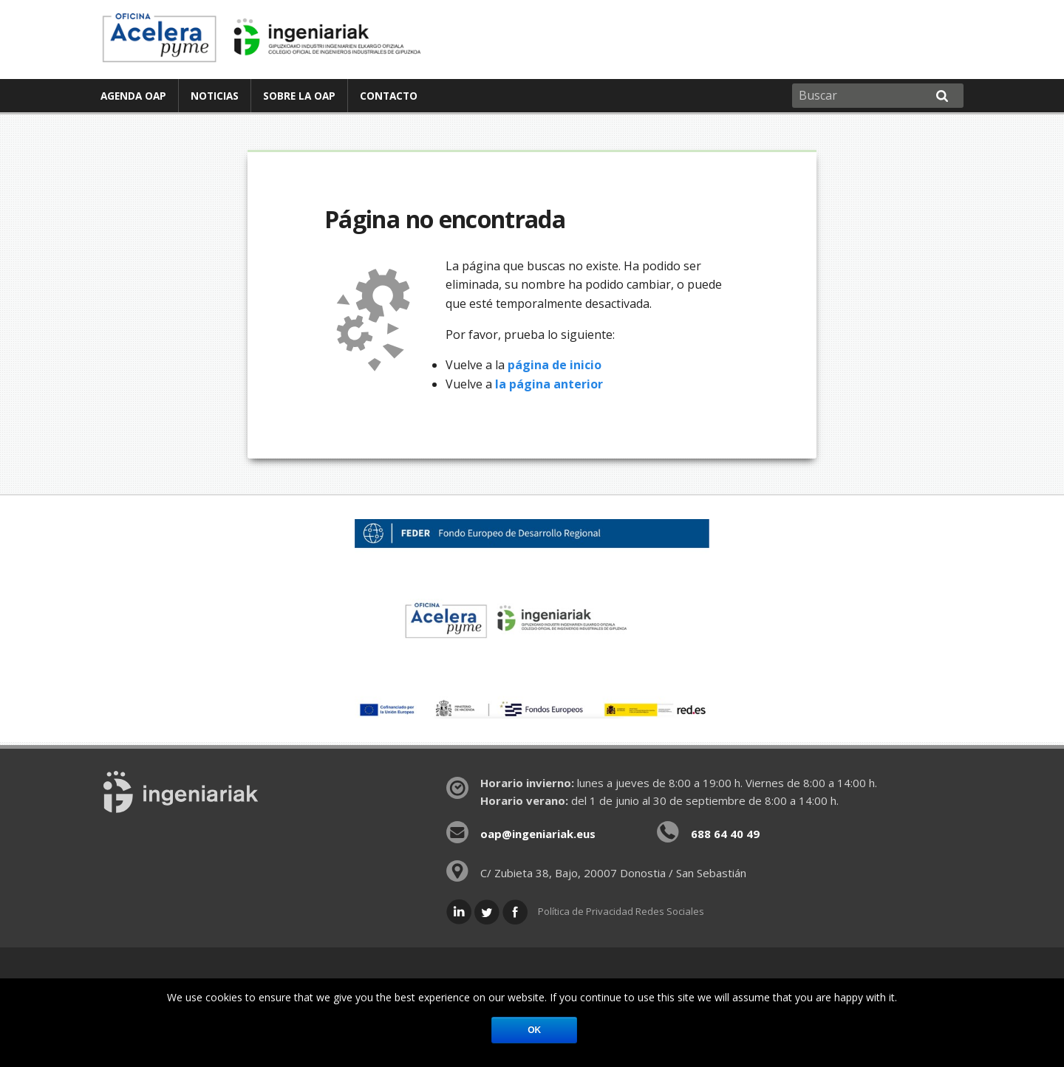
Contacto (388, 96)
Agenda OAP (133, 96)
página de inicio (554, 365)
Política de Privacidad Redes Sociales (621, 911)
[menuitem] (134, 95)
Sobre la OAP (299, 96)
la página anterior (549, 384)
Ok (534, 1030)
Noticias (215, 96)
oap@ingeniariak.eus (538, 833)
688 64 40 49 (725, 833)
